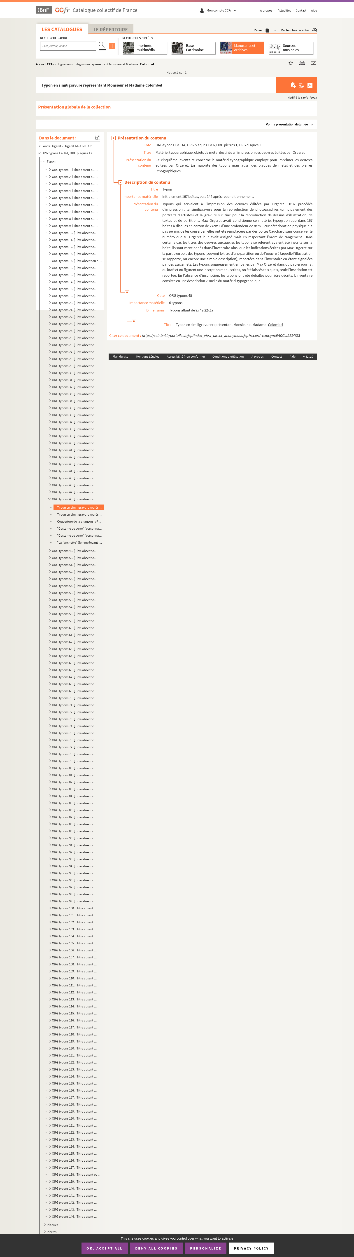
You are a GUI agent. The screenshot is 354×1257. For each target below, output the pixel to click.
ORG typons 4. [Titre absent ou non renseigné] (75, 191)
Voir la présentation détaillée (287, 124)
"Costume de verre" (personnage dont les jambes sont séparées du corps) (79, 528)
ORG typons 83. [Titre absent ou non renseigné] (75, 789)
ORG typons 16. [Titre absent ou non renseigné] (75, 275)
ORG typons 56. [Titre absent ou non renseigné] (75, 600)
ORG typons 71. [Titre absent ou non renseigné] (75, 705)
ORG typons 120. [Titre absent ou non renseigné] (75, 1048)
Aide (314, 10)
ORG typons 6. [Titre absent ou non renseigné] (75, 205)
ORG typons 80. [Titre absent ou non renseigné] (75, 768)
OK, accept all (104, 1248)
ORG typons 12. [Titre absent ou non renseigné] (75, 247)
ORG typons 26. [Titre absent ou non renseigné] (75, 345)
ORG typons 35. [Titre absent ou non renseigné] (75, 408)
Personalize (205, 1248)
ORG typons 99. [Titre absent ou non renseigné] (75, 901)
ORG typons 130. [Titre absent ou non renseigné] (75, 1118)
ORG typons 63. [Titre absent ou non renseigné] (75, 649)
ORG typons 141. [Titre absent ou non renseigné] (75, 1195)
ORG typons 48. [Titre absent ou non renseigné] (75, 499)
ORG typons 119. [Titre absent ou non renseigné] (75, 1041)
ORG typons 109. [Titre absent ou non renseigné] (75, 971)
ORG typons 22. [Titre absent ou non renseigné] (75, 317)
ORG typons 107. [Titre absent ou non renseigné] (75, 957)
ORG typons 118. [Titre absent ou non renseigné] (75, 1034)
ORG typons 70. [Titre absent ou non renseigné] (75, 698)
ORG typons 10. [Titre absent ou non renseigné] (75, 233)
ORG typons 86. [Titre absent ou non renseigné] (75, 810)
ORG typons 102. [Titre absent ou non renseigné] (75, 922)
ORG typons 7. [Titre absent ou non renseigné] (75, 212)
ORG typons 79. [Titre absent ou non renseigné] (75, 761)
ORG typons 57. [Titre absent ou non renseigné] (75, 607)
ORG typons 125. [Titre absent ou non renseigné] (75, 1083)
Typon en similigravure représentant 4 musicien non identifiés (79, 514)
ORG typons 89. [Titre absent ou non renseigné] (75, 831)
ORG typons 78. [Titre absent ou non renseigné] (75, 754)
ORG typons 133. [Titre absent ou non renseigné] (75, 1139)
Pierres (51, 1232)
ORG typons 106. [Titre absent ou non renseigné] (75, 950)
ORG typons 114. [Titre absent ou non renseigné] (75, 1006)
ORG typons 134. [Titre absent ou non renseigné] (75, 1146)
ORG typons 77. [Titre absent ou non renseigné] (75, 747)
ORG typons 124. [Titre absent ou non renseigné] (75, 1076)
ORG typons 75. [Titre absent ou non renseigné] (75, 733)
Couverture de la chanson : (79, 521)
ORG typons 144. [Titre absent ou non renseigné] (75, 1216)
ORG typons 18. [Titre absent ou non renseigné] (75, 289)
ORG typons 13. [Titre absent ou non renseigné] (75, 254)
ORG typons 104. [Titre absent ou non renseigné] (75, 936)
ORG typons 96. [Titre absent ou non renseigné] (75, 880)
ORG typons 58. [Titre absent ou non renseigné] (75, 614)
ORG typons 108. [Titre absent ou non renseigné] (75, 964)
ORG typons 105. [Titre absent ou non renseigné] (75, 943)
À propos (266, 10)
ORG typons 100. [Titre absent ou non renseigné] (75, 908)
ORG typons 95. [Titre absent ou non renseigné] (75, 873)
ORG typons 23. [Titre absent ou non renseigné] (75, 324)
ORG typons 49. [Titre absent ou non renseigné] (75, 551)
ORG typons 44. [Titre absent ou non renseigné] (75, 471)
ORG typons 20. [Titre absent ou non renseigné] (75, 303)
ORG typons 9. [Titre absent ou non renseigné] (75, 226)
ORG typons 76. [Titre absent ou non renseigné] (75, 740)
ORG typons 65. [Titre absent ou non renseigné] (75, 663)
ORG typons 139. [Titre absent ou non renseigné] (75, 1181)
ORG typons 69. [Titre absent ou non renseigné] (75, 691)
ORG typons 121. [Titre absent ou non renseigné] (75, 1055)
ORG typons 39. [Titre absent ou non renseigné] (75, 436)
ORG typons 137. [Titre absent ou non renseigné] (75, 1167)
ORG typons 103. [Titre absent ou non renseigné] (75, 929)
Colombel (147, 64)
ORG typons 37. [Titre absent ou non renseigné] (75, 422)
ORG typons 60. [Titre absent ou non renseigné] (75, 628)
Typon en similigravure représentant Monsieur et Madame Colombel (79, 507)
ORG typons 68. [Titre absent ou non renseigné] (75, 684)
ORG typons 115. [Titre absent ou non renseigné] (75, 1013)
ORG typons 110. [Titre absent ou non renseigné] (75, 978)
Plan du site (120, 356)
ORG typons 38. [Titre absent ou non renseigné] (75, 429)
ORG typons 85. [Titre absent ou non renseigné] (75, 803)
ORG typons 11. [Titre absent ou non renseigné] (75, 240)
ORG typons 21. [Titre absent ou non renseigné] (75, 310)
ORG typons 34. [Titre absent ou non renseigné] (75, 401)
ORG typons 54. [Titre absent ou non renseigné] (75, 586)
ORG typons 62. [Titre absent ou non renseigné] (75, 642)
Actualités (284, 10)
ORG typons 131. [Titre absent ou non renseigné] (75, 1125)
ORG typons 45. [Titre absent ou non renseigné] (75, 478)
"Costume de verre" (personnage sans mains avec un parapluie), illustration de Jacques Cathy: (79, 535)
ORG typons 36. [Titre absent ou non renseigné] (75, 415)
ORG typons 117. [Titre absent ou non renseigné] (75, 1027)
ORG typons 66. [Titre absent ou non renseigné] (75, 670)
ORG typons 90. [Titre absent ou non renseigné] (75, 838)
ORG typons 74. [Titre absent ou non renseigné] (75, 726)
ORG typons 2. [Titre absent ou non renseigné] (75, 177)
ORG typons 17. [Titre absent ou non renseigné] (75, 282)
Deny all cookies (156, 1248)
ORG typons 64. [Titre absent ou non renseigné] (75, 656)
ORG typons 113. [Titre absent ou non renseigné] (75, 999)
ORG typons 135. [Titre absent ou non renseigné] (75, 1153)
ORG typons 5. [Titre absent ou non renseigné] (75, 198)
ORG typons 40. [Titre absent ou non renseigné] (75, 443)
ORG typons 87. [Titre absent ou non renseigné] (75, 817)
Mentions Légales (147, 356)
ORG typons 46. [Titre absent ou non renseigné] (75, 485)
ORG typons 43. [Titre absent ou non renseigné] (75, 464)
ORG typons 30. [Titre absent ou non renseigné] (75, 373)
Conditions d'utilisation (228, 356)
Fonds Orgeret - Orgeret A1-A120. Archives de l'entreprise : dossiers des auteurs (69, 146)
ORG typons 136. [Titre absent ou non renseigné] (75, 1160)
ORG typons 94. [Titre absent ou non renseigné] (75, 866)
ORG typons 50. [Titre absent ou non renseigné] (75, 558)
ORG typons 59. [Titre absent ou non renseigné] (75, 621)
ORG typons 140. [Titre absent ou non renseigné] (75, 1188)
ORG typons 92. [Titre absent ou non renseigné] (75, 852)
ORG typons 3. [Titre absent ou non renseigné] (75, 184)
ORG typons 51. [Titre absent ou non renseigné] (75, 565)
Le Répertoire (110, 29)
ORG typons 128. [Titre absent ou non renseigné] (75, 1104)
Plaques (52, 1225)
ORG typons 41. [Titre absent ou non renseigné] (75, 450)
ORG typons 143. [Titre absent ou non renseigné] (75, 1209)
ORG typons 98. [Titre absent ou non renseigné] (75, 894)
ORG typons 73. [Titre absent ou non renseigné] (75, 719)
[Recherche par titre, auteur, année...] (68, 46)
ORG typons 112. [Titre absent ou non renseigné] (75, 992)
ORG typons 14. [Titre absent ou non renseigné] (77, 261)
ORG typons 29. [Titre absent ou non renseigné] (75, 366)
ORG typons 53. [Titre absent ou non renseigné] (75, 579)
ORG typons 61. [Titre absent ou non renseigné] (75, 635)
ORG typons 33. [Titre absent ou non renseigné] (75, 394)
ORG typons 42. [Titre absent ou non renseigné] (75, 457)
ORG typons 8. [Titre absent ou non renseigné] (75, 219)
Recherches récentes (299, 30)
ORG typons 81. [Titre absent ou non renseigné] (75, 775)
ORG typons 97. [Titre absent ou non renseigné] (75, 887)
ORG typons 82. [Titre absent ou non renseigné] (75, 782)
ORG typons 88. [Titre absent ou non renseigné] (75, 824)
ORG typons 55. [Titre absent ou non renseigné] (75, 593)
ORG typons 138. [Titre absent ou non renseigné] (77, 1174)
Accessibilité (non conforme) (186, 356)
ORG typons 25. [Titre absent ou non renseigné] (75, 338)
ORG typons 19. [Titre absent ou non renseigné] (75, 296)
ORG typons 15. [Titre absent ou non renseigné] (75, 268)
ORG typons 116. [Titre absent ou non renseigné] (75, 1020)
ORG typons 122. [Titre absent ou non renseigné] (75, 1062)
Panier (261, 30)
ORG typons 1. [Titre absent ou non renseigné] (75, 169)
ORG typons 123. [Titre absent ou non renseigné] (75, 1069)
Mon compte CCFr (222, 10)
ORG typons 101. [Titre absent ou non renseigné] (75, 915)
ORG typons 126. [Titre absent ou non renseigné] (75, 1090)
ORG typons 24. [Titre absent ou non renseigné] (75, 331)
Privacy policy (251, 1248)
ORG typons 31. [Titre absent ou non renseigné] (75, 380)
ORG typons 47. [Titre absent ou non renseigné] (75, 492)
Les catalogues (62, 29)
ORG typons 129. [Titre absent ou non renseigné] (75, 1111)
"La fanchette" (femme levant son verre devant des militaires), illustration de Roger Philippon (79, 542)
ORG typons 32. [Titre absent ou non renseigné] (75, 387)
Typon (51, 161)
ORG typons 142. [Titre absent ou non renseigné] (75, 1202)
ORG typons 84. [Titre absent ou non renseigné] (75, 796)
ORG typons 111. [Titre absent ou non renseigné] (75, 985)
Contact (301, 10)
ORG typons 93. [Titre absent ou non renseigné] (75, 859)
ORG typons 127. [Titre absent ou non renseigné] (75, 1097)
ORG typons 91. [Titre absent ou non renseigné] (75, 845)
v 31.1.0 (308, 356)
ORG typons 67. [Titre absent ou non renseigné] (75, 677)
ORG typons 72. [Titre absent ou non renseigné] (75, 712)
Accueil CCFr (45, 64)
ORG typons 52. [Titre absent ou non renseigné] (75, 572)
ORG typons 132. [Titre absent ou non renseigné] (75, 1132)
